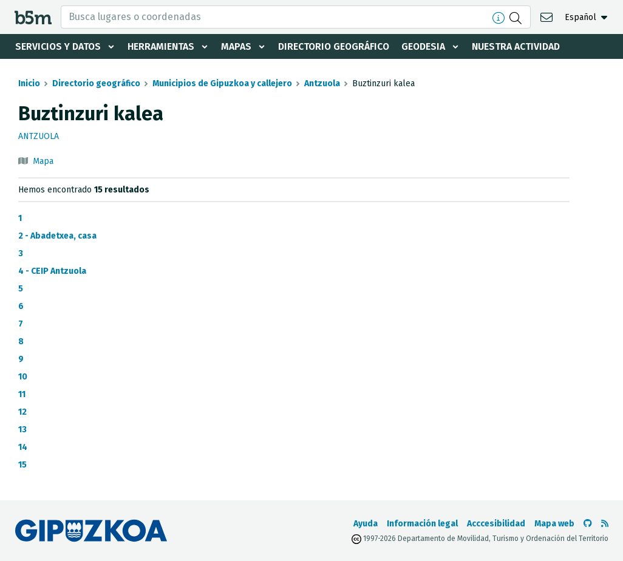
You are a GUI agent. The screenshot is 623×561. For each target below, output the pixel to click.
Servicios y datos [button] (58, 46)
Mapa (43, 161)
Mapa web (554, 523)
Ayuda (365, 523)
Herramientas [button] (163, 46)
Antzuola (322, 83)
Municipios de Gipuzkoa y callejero (222, 83)
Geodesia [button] (428, 46)
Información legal (422, 523)
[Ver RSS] (604, 523)
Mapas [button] (238, 46)
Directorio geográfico (337, 46)
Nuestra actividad (521, 46)
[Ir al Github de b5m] (588, 523)
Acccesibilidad (496, 523)
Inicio (29, 83)
